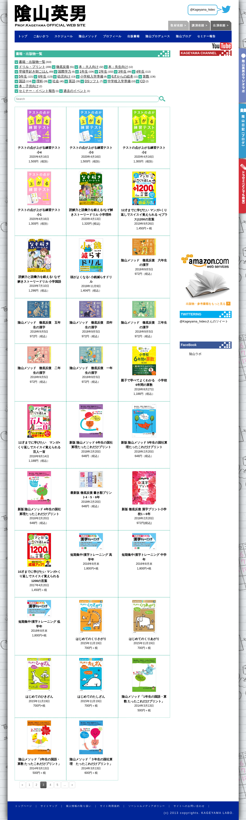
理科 (39, 81)
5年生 (23, 76)
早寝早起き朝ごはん (34, 71)
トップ (22, 36)
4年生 (140, 71)
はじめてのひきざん (39, 696)
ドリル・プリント (32, 67)
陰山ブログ (183, 36)
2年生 (103, 71)
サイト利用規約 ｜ (114, 806)
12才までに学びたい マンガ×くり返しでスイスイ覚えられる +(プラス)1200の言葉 (144, 214)
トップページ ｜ (28, 806)
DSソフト (92, 81)
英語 (72, 81)
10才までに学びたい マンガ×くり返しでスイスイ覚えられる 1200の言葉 (39, 576)
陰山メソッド (88, 36)
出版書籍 (133, 36)
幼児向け (64, 76)
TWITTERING (191, 314)
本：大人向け (89, 67)
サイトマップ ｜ (53, 806)
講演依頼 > (199, 25)
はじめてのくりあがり (144, 639)
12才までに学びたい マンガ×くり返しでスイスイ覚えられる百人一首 (39, 447)
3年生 (122, 71)
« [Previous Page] (22, 785)
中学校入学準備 (119, 81)
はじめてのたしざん (91, 696)
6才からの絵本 (122, 76)
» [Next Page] (72, 785)
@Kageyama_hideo (202, 9)
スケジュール (63, 36)
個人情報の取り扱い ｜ (83, 806)
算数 (146, 76)
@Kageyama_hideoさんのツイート (204, 321)
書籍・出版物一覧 (29, 54)
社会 (55, 81)
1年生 (83, 71)
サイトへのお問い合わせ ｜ (193, 806)
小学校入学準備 (91, 76)
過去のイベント (75, 91)
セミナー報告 (206, 36)
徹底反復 (62, 67)
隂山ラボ (195, 354)
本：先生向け (118, 67)
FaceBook (189, 345)
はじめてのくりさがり (91, 639)
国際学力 (64, 71)
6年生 (42, 76)
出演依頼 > (221, 25)
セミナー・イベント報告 (37, 91)
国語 (22, 81)
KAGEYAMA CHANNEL (199, 53)
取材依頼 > (178, 25)
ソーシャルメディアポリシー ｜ (151, 806)
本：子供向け (29, 86)
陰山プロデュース (158, 36)
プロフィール (112, 36)
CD (142, 81)
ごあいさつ (41, 36)
